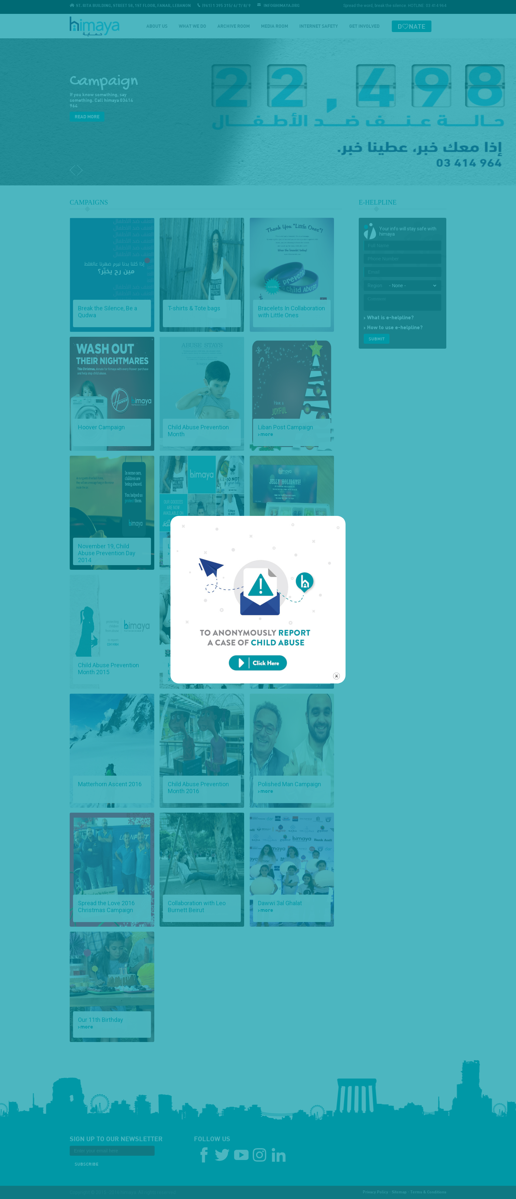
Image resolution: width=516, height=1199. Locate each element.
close (336, 655)
